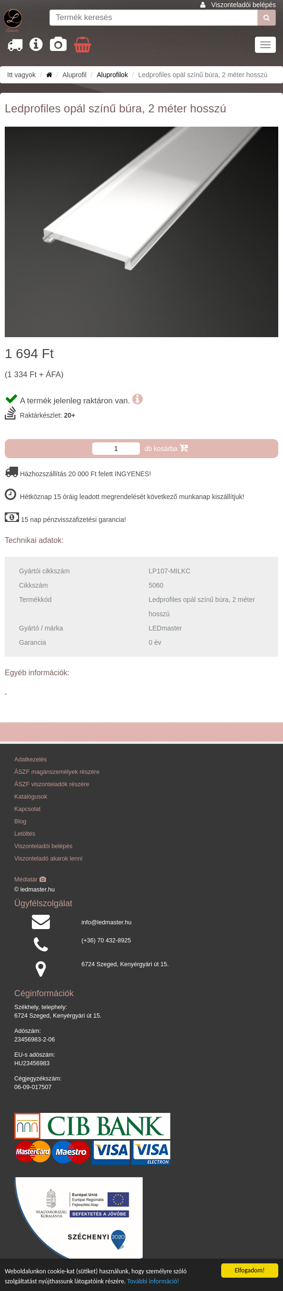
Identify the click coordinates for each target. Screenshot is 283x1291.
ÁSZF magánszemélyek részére (56, 772)
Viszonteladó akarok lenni (48, 858)
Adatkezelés (30, 759)
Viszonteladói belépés (243, 5)
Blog (20, 821)
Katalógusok (30, 796)
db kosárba (166, 448)
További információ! (153, 1281)
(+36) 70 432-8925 (106, 940)
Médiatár (30, 879)
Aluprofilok (112, 75)
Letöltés (24, 834)
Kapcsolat (27, 809)
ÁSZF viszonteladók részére (51, 784)
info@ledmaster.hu (106, 922)
